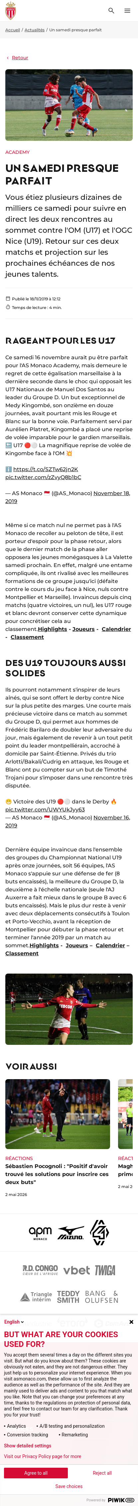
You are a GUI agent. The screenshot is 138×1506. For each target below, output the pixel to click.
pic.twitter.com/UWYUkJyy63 (45, 809)
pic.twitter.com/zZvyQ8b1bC (43, 477)
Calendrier (116, 629)
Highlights (52, 629)
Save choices (69, 1486)
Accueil (12, 29)
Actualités (35, 29)
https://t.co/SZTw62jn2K (45, 469)
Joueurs (83, 629)
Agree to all (36, 1473)
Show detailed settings (27, 1445)
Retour (16, 58)
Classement (27, 637)
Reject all (102, 1473)
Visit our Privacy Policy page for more (42, 1456)
